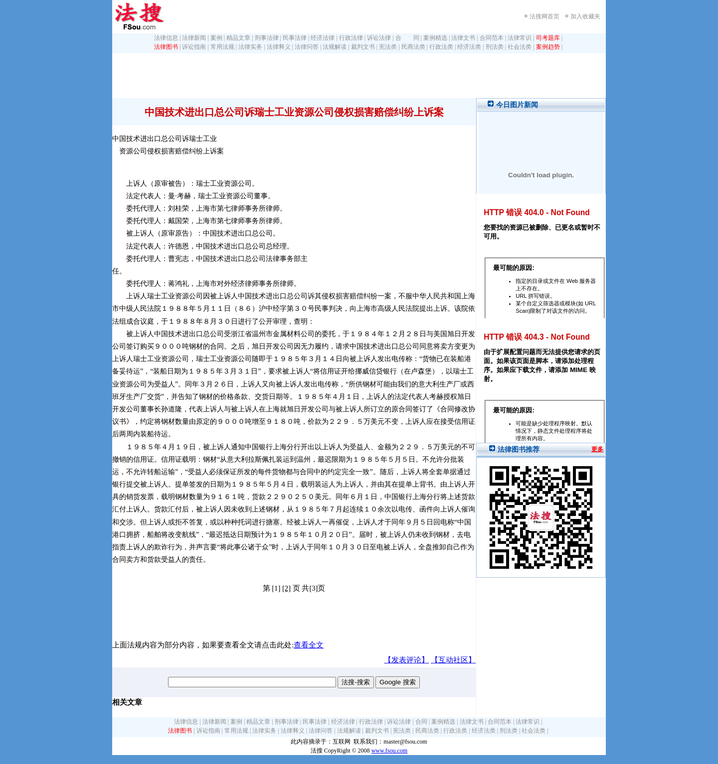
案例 (216, 37)
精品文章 (238, 37)
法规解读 (335, 46)
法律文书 (463, 37)
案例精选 (435, 37)
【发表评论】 (406, 660)
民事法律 (295, 37)
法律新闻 (194, 37)
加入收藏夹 (585, 16)
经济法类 (469, 46)
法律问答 (307, 46)
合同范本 (492, 37)
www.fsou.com (389, 750)
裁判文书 (363, 46)
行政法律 (351, 37)
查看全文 (309, 645)
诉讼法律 (379, 37)
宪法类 (388, 46)
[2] (286, 588)
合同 (421, 721)
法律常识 (520, 37)
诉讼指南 (194, 46)
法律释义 (279, 46)
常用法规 (222, 46)
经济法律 (323, 37)
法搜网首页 (544, 16)
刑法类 (495, 46)
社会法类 (520, 46)
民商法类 (413, 46)
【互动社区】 (453, 660)
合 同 (407, 37)
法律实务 (250, 46)
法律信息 (166, 37)
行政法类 (441, 46)
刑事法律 (267, 37)
